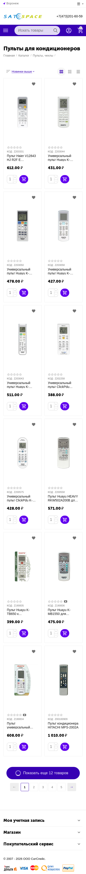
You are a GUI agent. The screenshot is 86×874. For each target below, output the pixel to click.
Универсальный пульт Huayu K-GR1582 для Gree (63, 157)
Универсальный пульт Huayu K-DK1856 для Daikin (22, 384)
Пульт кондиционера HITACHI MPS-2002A (62, 725)
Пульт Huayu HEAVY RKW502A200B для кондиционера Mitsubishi (62, 498)
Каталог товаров (6, 30)
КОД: (10, 151)
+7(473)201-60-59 (68, 16)
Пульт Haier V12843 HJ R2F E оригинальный (20, 157)
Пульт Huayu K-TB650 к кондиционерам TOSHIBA (22, 611)
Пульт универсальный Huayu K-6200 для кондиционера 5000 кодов (22, 725)
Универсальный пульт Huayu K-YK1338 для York (63, 271)
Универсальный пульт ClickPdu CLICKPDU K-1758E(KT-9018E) (63, 384)
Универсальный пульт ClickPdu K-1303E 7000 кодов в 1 (22, 498)
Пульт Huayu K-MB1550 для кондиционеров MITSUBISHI (58, 611)
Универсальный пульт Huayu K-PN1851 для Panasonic (22, 271)
